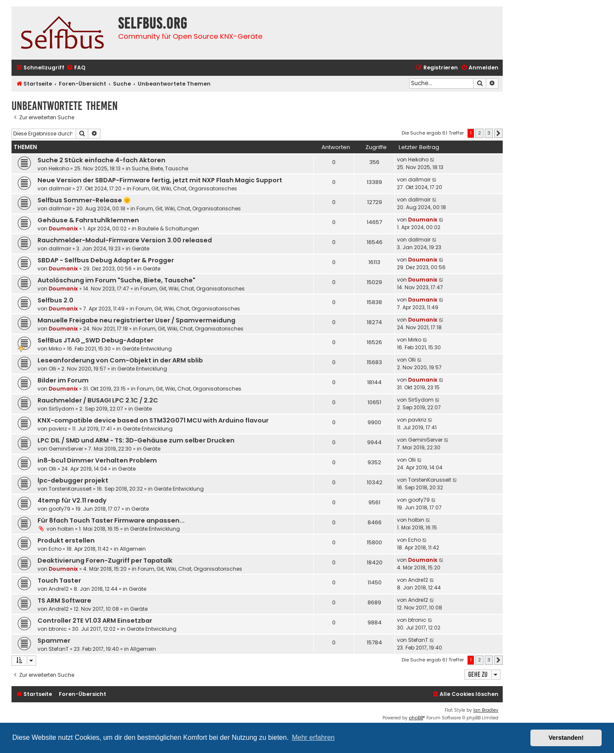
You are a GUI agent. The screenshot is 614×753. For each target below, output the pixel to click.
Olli (52, 368)
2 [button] (479, 132)
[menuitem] (76, 68)
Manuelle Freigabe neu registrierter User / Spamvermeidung (136, 320)
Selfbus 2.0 (55, 300)
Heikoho (59, 168)
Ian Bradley (485, 710)
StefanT (59, 648)
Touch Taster (59, 580)
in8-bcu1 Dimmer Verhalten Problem (97, 460)
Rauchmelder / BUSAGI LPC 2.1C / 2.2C (98, 400)
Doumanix (63, 228)
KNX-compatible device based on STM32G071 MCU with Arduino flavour (153, 420)
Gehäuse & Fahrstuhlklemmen (88, 220)
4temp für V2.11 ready (72, 500)
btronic (58, 628)
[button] (498, 133)
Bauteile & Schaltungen (168, 228)
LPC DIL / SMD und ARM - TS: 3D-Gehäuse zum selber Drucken (136, 440)
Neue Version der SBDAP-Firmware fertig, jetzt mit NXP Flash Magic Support (160, 180)
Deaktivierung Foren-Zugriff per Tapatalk (105, 560)
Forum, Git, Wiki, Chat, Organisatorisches (185, 188)
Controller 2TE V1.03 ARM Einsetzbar (95, 620)
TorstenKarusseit (70, 488)
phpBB (416, 718)
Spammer (54, 640)
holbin (66, 528)
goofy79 (59, 508)
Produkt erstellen (66, 540)
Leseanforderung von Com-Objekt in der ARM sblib (120, 360)
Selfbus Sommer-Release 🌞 (84, 200)
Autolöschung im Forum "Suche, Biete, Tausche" (116, 280)
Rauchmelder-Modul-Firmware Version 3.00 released (125, 240)
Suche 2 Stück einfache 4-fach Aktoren (101, 160)
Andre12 (59, 588)
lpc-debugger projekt (73, 480)
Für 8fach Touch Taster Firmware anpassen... (111, 520)
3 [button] (488, 132)
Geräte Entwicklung (147, 348)
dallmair (60, 188)
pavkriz (58, 428)
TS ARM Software (64, 600)
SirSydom (61, 408)
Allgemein (133, 548)
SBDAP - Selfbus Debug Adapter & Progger (106, 260)
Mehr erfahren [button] (313, 737)
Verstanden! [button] (566, 737)
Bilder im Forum (63, 380)
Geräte (140, 248)
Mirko (55, 348)
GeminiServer (66, 448)
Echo (55, 548)
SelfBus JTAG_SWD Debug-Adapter (96, 340)
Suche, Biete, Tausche (160, 168)
